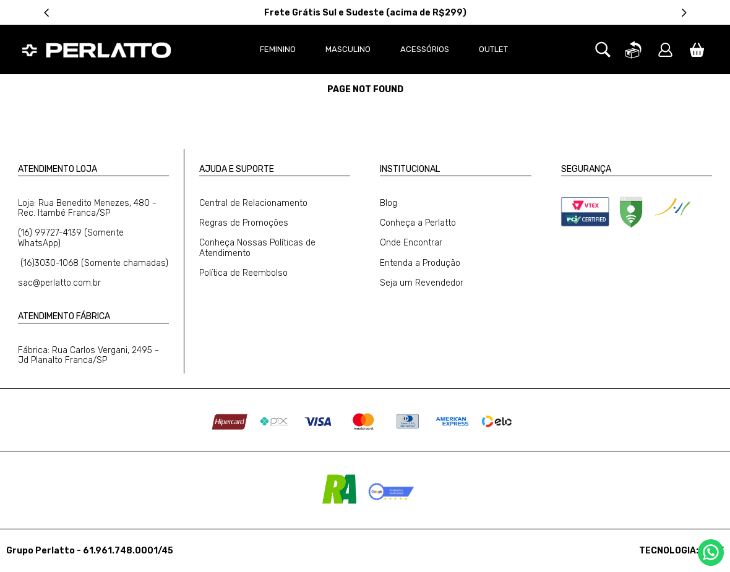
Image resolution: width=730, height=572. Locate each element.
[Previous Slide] (46, 12)
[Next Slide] (684, 12)
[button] (603, 64)
